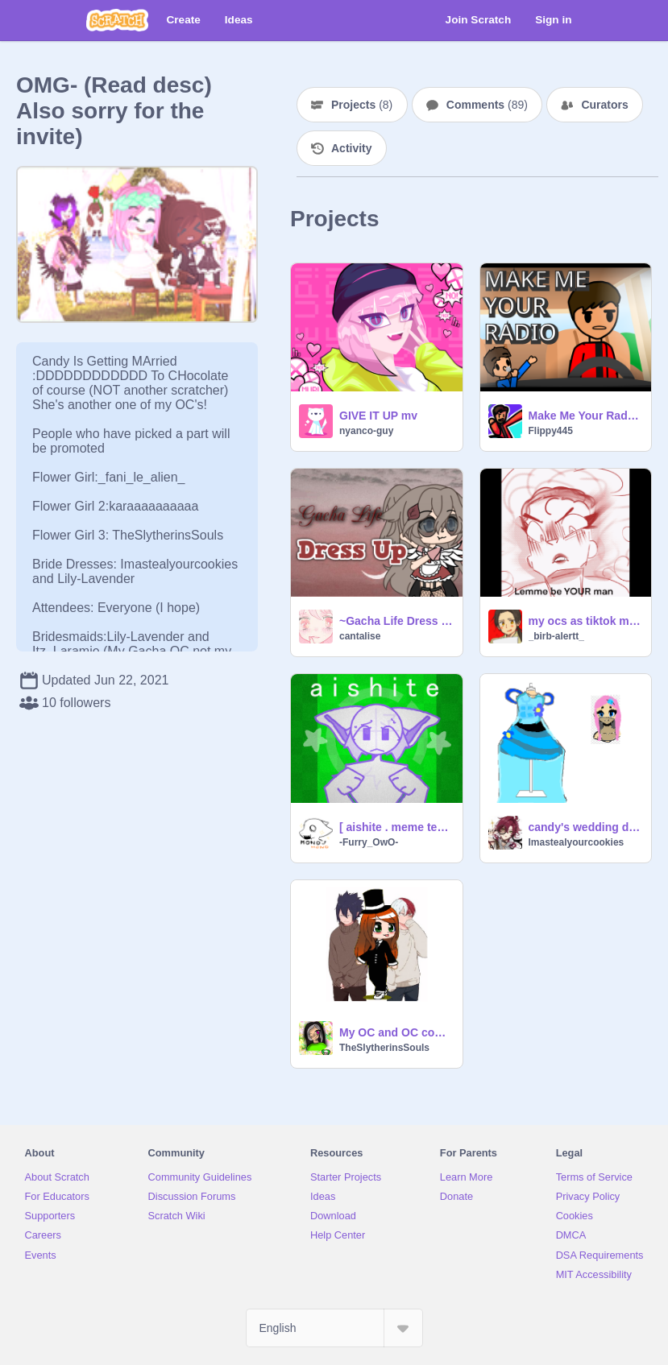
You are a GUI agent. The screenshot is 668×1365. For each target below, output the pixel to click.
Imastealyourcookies (576, 842)
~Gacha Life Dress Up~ (396, 620)
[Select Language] (334, 1328)
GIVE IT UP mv (378, 415)
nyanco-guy (366, 430)
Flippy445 (551, 430)
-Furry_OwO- (368, 842)
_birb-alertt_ (556, 636)
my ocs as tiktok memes (585, 620)
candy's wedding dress (585, 827)
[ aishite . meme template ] (396, 827)
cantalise (359, 636)
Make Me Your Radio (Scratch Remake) (585, 415)
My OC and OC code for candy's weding (396, 1032)
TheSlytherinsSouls (384, 1047)
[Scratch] (117, 20)
